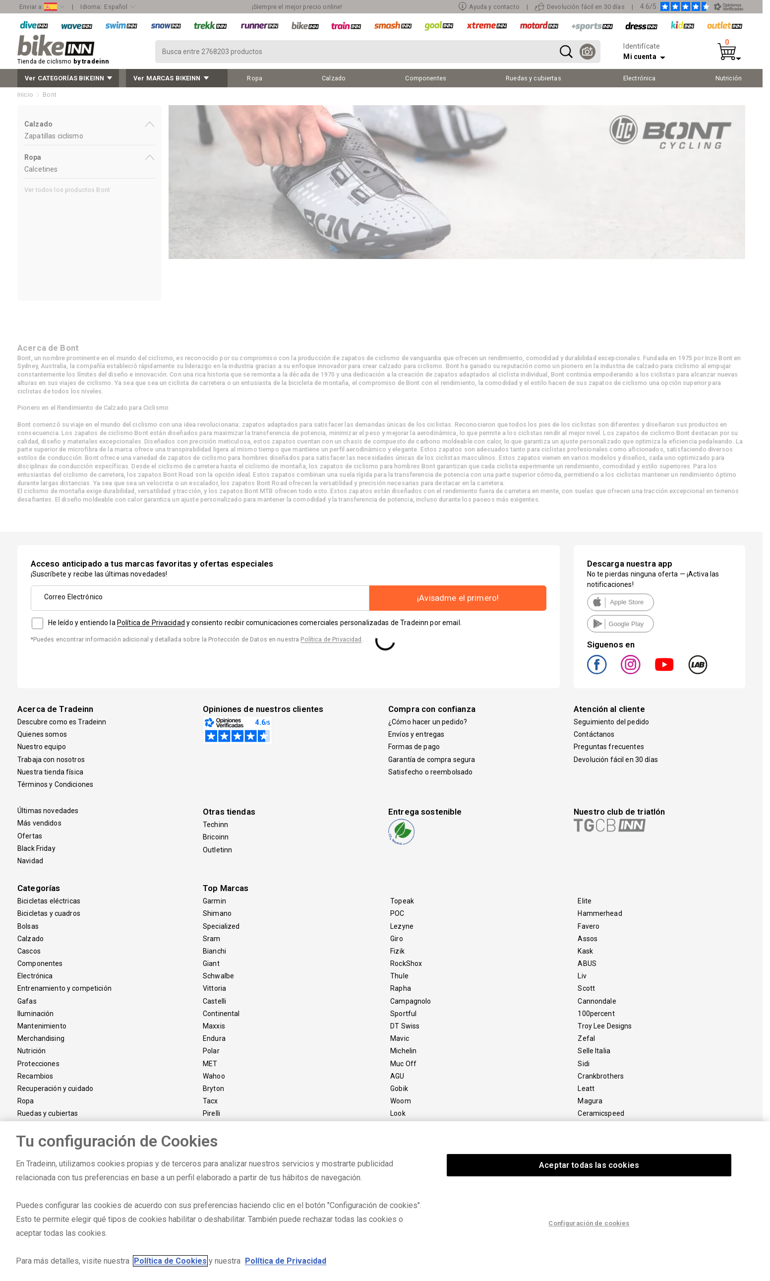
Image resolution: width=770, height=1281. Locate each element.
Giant (211, 963)
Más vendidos (39, 823)
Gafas (27, 1001)
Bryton (213, 1088)
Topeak (402, 901)
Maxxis (214, 1026)
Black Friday (36, 848)
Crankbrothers (601, 1076)
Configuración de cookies (588, 1223)
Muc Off (403, 1064)
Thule (399, 976)
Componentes (40, 963)
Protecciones (38, 1064)
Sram (212, 939)
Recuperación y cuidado (55, 1088)
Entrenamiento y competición (64, 988)
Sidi (584, 1064)
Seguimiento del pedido (611, 722)
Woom (400, 1101)
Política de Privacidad (151, 623)
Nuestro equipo (41, 747)
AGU (397, 1076)
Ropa (25, 1101)
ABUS (587, 963)
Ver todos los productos (67, 189)
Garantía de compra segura (431, 760)
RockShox (406, 963)
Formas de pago (414, 747)
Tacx (210, 1101)
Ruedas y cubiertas (47, 1113)
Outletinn (217, 850)
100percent (596, 1014)
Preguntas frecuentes (609, 747)
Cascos (29, 951)
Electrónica (35, 976)
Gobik (399, 1088)
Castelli (214, 1001)
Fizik (397, 951)
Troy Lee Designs (605, 1026)
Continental (221, 1014)
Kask (585, 951)
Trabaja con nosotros (51, 760)
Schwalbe (218, 976)
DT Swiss (404, 1026)
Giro (396, 939)
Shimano (217, 913)
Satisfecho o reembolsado (430, 772)
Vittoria (214, 988)
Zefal (586, 1038)
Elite (585, 901)
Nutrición (31, 1051)
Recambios (35, 1076)
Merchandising (40, 1038)
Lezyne (402, 926)
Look (398, 1113)
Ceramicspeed (601, 1113)
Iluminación (35, 1014)
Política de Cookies (170, 1261)
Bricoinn (216, 837)
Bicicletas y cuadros (48, 913)
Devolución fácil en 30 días (616, 760)
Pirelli (211, 1113)
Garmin (214, 901)
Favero (588, 926)
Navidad (30, 861)
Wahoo (214, 1076)
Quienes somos (42, 734)
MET (210, 1064)
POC (397, 913)
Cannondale (597, 1001)
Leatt (586, 1088)
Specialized (221, 926)
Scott (586, 988)
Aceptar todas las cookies (589, 1165)
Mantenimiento (41, 1026)
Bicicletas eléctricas (48, 901)
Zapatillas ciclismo (53, 136)
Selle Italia (594, 1051)
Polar (211, 1051)
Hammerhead (600, 913)
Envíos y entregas (416, 734)
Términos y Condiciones (55, 784)
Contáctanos (594, 734)
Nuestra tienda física (50, 772)
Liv (582, 976)
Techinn (215, 825)
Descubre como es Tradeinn (62, 722)
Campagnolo (410, 1001)
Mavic (399, 1038)
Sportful (403, 1014)
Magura (590, 1101)
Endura (214, 1038)
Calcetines (41, 169)
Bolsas (28, 926)
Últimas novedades (47, 811)
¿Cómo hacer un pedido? (427, 722)
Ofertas (29, 836)
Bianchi (214, 951)
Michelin (403, 1051)
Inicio (25, 94)
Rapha (400, 988)
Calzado (30, 939)
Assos (587, 939)
